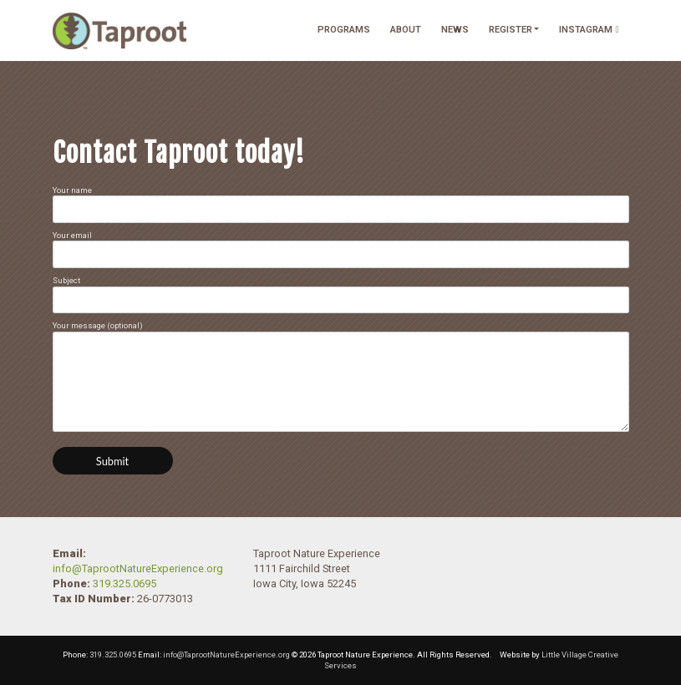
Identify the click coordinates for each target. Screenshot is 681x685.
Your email (341, 249)
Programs (344, 29)
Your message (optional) (341, 376)
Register (510, 29)
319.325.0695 (124, 583)
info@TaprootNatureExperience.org (138, 568)
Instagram (588, 29)
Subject (341, 294)
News (455, 29)
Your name (341, 204)
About (405, 29)
